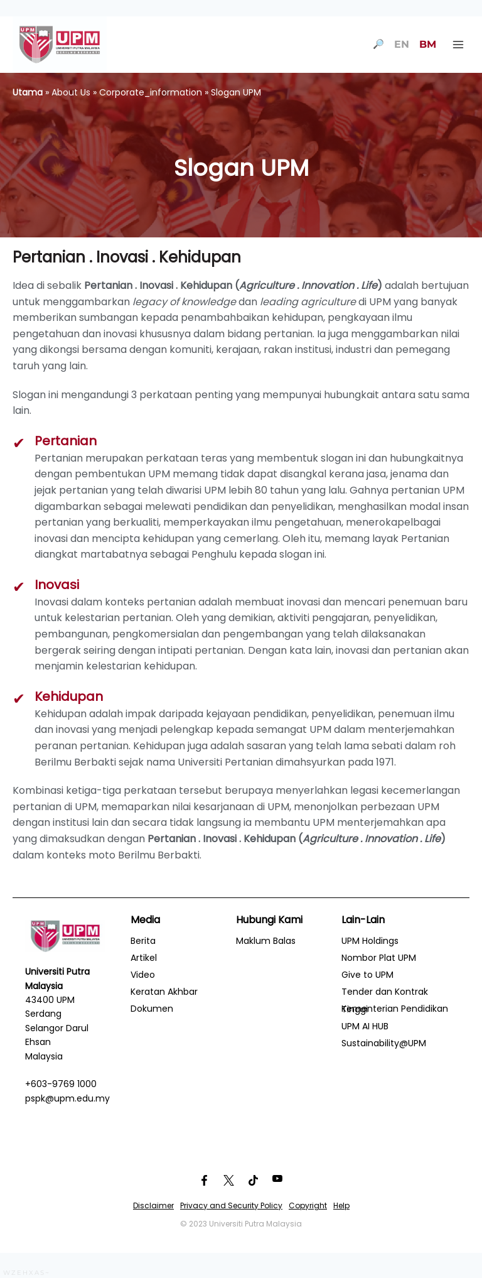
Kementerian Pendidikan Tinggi (394, 1008)
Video (143, 974)
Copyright (308, 1205)
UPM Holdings (370, 940)
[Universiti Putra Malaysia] (60, 44)
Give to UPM (367, 974)
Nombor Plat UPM (378, 957)
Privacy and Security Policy (231, 1205)
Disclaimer (153, 1205)
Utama (28, 92)
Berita (143, 940)
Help (341, 1205)
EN (401, 44)
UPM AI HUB (364, 1026)
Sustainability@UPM (383, 1043)
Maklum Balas (266, 940)
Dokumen (152, 1008)
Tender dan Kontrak (384, 991)
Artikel (144, 957)
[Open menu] (457, 44)
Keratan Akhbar (164, 991)
